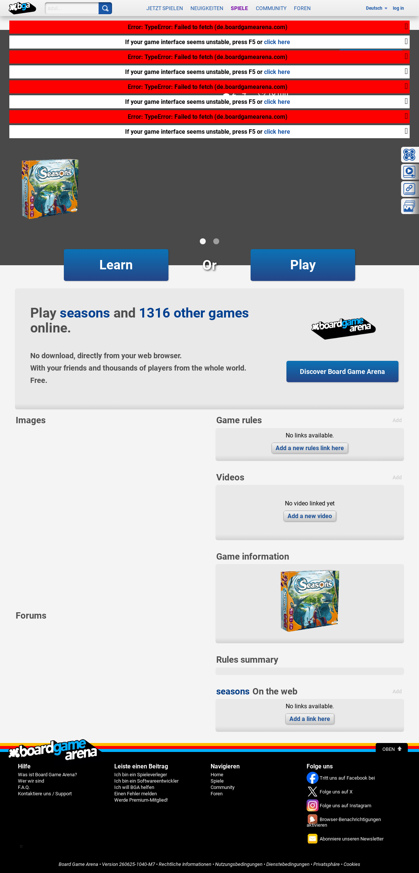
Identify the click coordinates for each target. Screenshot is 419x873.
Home (217, 774)
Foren (302, 8)
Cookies (352, 864)
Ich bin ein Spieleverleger (140, 774)
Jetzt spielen (164, 8)
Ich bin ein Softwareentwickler (146, 781)
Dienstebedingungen (288, 864)
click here (277, 42)
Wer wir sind (31, 781)
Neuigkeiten (206, 8)
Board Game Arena (78, 864)
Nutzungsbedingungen (239, 864)
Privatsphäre (326, 864)
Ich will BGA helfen (134, 787)
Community (271, 8)
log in (398, 8)
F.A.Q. (24, 787)
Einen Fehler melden (135, 793)
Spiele (239, 8)
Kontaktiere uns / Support (45, 793)
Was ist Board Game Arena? (47, 774)
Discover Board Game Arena (342, 371)
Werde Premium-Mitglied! (141, 800)
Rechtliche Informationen (185, 864)
